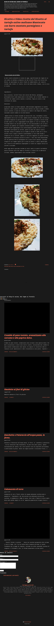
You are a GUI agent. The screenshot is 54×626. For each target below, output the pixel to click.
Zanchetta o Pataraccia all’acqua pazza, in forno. (24, 436)
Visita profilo (28, 595)
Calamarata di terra (13, 489)
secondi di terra (25, 11)
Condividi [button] (47, 264)
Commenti (4, 299)
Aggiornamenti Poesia (15, 11)
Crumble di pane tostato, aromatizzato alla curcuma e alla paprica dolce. (25, 336)
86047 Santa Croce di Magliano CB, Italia (16, 266)
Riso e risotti (11, 264)
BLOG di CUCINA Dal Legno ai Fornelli (16, 2)
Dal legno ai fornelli (28, 585)
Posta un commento (13, 351)
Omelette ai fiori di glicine (17, 389)
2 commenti (11, 397)
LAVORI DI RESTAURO (34, 11)
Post (3, 298)
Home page (6, 11)
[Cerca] (45, 1)
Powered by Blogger (27, 621)
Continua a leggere (46, 351)
